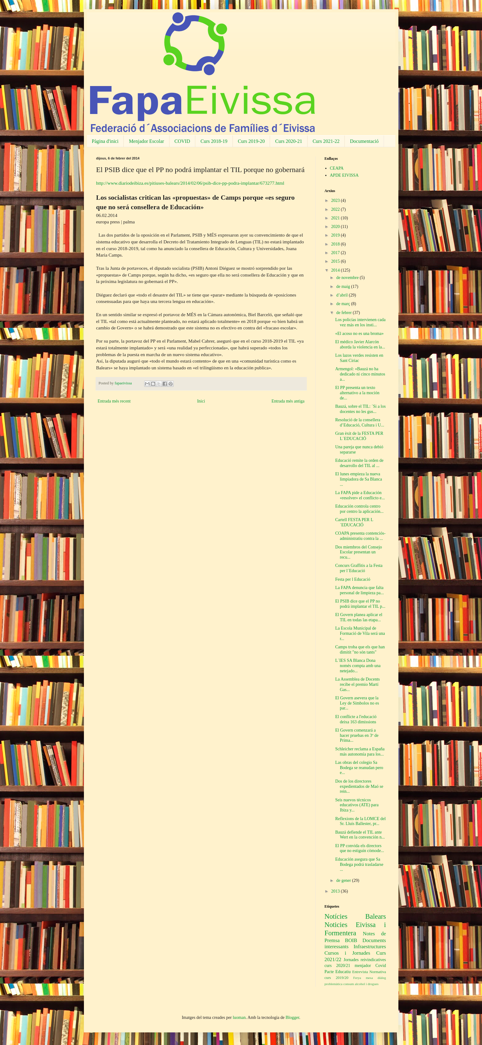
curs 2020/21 (337, 965)
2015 (336, 261)
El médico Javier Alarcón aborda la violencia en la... (360, 344)
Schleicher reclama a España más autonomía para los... (360, 751)
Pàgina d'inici (105, 141)
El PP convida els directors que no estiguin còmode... (359, 848)
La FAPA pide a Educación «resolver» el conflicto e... (360, 495)
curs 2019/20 (337, 978)
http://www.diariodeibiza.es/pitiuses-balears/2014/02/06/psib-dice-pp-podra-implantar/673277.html (190, 183)
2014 (336, 270)
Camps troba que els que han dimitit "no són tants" (360, 649)
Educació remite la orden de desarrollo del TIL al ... (359, 463)
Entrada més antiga (287, 401)
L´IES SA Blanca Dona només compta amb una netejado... (358, 665)
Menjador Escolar (146, 141)
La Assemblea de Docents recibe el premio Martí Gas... (357, 684)
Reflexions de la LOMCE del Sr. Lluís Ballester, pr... (360, 821)
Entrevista (360, 972)
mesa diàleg (376, 978)
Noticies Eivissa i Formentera (355, 929)
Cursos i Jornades (347, 953)
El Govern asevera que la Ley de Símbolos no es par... (357, 703)
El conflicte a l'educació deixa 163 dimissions (355, 719)
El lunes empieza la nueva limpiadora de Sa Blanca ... (358, 479)
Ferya (357, 978)
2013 (336, 891)
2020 (336, 226)
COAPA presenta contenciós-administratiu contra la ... (360, 536)
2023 (336, 200)
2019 (336, 235)
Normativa (377, 972)
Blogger (292, 1017)
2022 (336, 209)
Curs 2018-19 (213, 141)
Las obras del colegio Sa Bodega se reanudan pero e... (359, 767)
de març (343, 303)
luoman (239, 1017)
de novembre (348, 277)
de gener (344, 880)
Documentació (364, 141)
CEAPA (337, 168)
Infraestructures (370, 946)
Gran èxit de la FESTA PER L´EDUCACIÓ (359, 436)
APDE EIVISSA (344, 175)
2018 (336, 244)
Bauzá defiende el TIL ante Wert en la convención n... (360, 835)
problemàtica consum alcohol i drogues (352, 984)
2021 (336, 218)
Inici (201, 401)
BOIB (351, 940)
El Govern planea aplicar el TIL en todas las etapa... (358, 617)
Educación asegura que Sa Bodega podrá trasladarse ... (359, 864)
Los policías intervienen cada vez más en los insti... (360, 322)
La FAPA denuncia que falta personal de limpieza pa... (359, 590)
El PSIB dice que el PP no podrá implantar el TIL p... (360, 604)
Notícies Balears (355, 916)
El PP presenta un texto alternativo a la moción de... (357, 392)
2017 (336, 252)
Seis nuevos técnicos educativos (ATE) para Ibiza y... (356, 805)
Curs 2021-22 (326, 141)
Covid (380, 965)
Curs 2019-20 (251, 141)
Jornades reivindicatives (365, 959)
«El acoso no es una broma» (359, 333)
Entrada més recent (114, 401)
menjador (363, 965)
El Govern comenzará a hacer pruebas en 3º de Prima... (356, 735)
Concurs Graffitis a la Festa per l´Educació (358, 568)
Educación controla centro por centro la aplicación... (359, 509)
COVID (182, 141)
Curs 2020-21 (288, 141)
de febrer (344, 312)
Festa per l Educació (352, 579)
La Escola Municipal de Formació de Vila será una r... (360, 633)
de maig (343, 286)
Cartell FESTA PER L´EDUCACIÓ (354, 522)
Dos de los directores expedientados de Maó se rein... (359, 786)
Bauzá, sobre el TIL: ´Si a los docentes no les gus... (360, 409)
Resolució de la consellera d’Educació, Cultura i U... (359, 422)
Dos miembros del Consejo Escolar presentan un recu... (358, 552)
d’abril (342, 295)
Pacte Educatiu (338, 971)
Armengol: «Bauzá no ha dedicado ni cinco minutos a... (360, 374)
